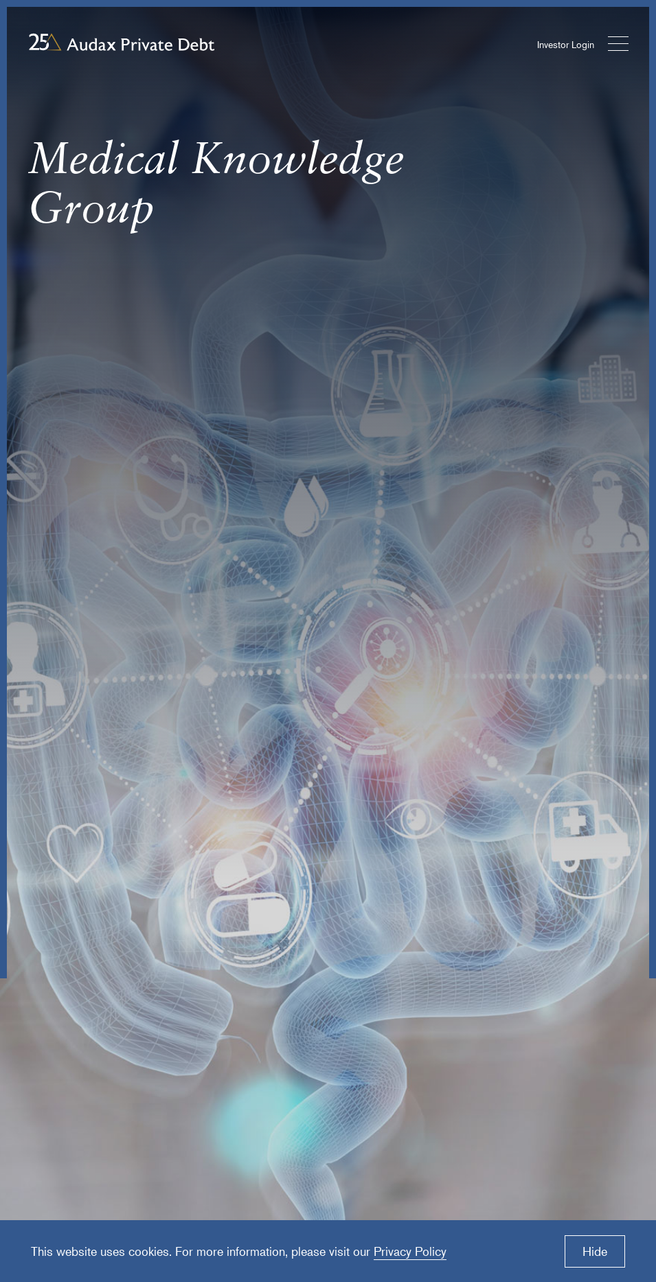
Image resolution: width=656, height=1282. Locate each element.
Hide (595, 1251)
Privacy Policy (410, 1251)
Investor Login (565, 44)
